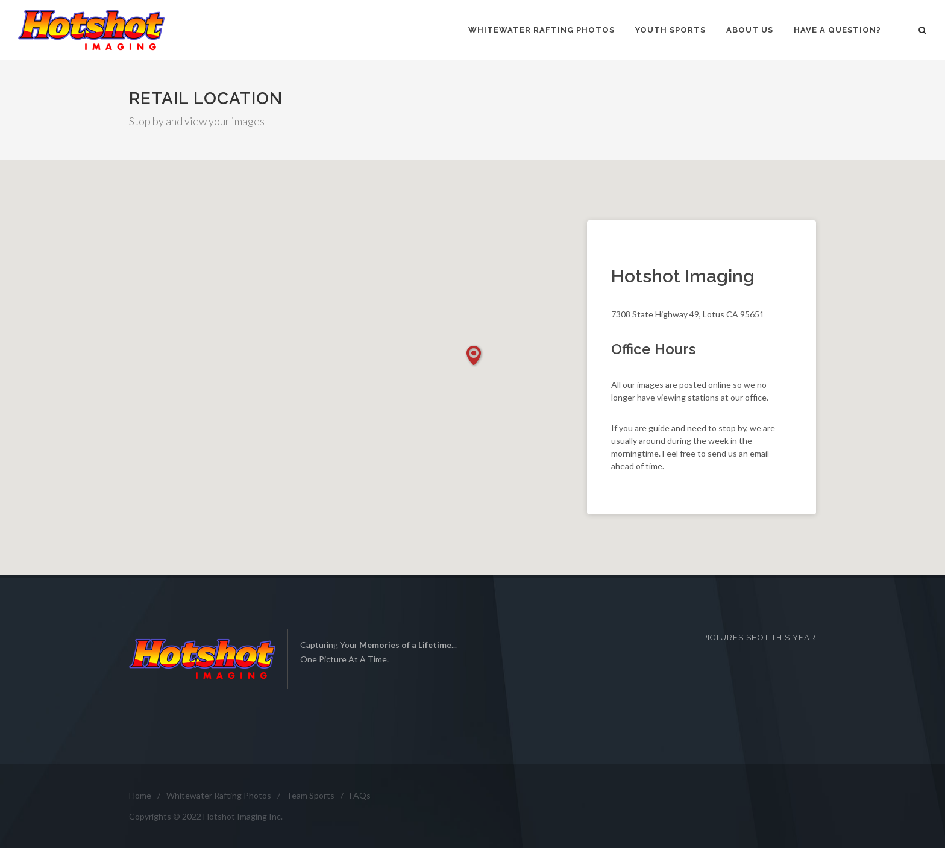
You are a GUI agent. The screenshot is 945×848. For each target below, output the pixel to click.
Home (140, 795)
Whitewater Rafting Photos (218, 795)
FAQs (360, 795)
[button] (474, 355)
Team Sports (310, 795)
